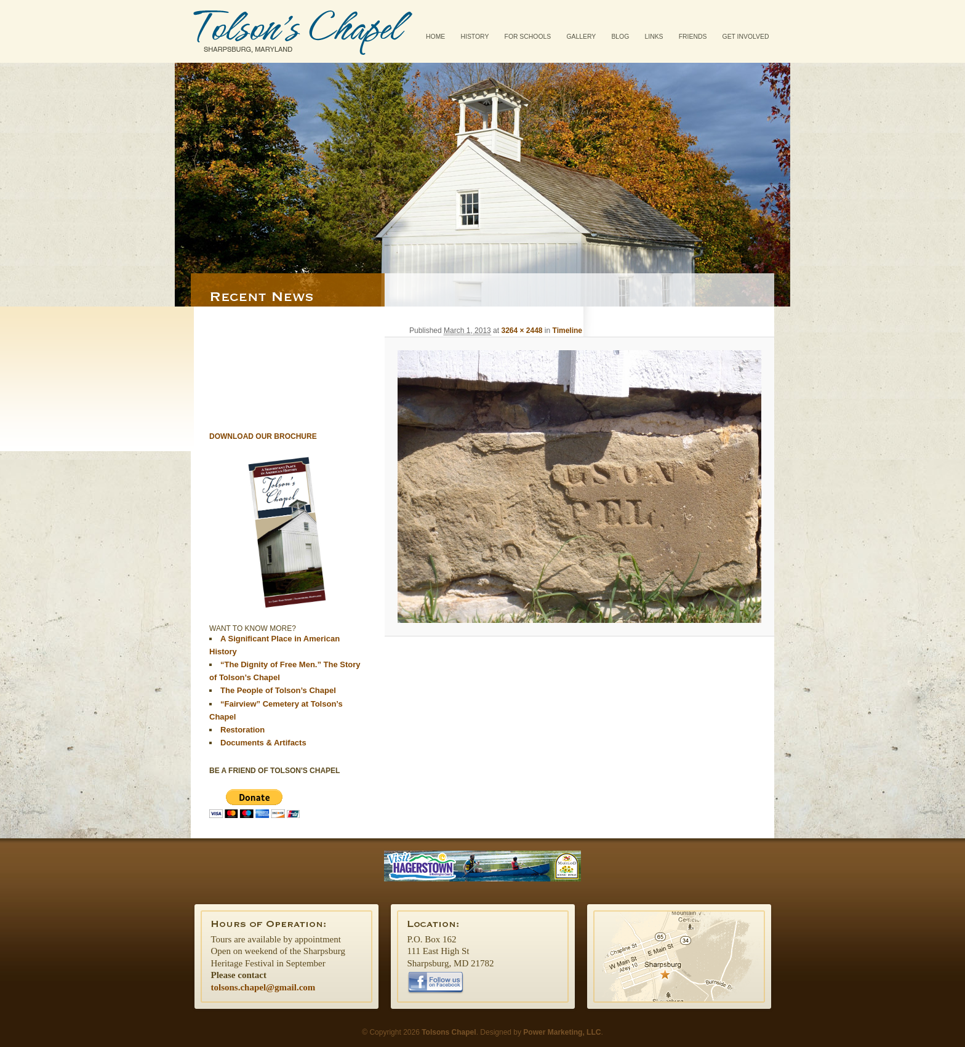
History (475, 36)
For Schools (528, 36)
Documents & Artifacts (263, 742)
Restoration (242, 729)
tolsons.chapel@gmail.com (263, 987)
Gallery (581, 36)
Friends (693, 36)
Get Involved (746, 36)
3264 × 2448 (521, 330)
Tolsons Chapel (302, 31)
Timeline (567, 330)
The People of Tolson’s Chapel (278, 690)
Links (653, 36)
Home (435, 36)
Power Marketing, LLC (562, 1032)
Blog (620, 36)
